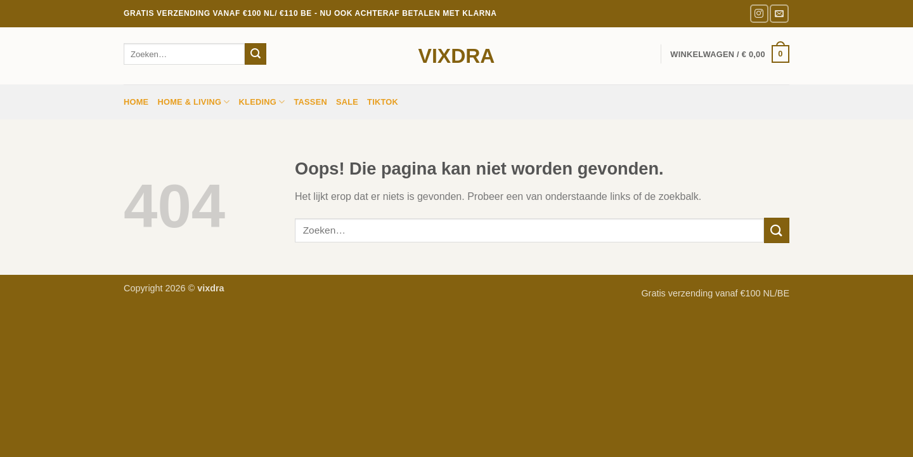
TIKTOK (382, 102)
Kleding (262, 102)
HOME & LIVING (193, 102)
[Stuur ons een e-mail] (779, 13)
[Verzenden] (255, 54)
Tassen (310, 102)
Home (136, 102)
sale (347, 102)
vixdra (456, 56)
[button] (729, 54)
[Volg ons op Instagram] (759, 13)
